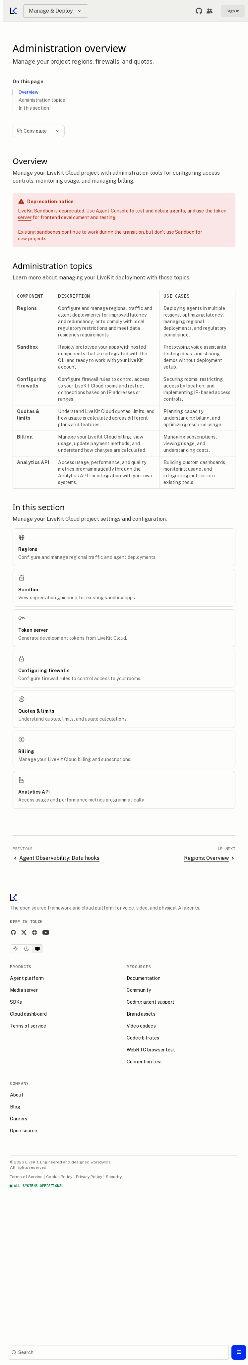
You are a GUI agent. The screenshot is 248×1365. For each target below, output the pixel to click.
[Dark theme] (26, 949)
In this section (34, 108)
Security (114, 1176)
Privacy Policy (89, 1176)
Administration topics (42, 100)
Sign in (232, 11)
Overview (28, 92)
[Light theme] (15, 949)
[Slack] (34, 932)
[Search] (119, 1352)
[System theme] (37, 949)
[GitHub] (13, 932)
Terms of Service (26, 1176)
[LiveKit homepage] (13, 899)
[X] (24, 932)
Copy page (32, 131)
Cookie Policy (59, 1176)
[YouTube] (46, 932)
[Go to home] (14, 11)
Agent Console (112, 210)
